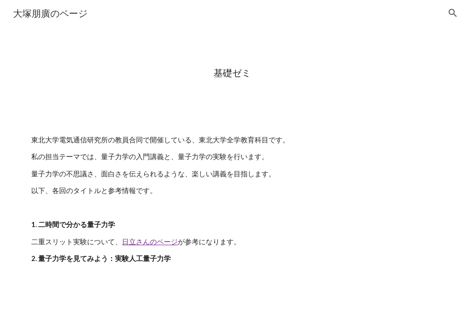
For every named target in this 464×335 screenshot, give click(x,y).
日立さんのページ (150, 242)
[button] (453, 13)
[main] (232, 72)
